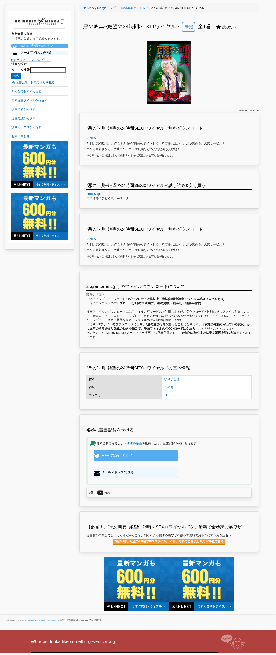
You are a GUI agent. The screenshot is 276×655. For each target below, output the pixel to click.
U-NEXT (92, 138)
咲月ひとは (171, 379)
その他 (168, 387)
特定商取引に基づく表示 (47, 606)
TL (166, 395)
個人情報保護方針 (32, 606)
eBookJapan (94, 194)
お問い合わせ (56, 606)
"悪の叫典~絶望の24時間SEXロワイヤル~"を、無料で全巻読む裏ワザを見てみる (169, 527)
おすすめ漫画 (133, 443)
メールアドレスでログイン (30, 59)
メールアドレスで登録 (31, 53)
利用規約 (39, 606)
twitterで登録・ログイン (32, 46)
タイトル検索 (20, 69)
